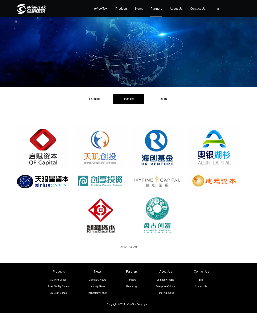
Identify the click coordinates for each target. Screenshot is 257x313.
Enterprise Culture (165, 286)
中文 (217, 8)
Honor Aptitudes (165, 293)
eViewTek (100, 8)
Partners (156, 8)
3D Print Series (58, 280)
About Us (176, 8)
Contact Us (197, 8)
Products (121, 8)
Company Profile (165, 280)
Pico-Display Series (58, 286)
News (139, 8)
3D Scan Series (58, 293)
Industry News (97, 286)
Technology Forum (97, 293)
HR (201, 280)
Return (159, 98)
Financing (128, 98)
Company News (97, 280)
